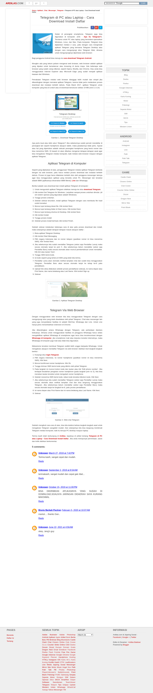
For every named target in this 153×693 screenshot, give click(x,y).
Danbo (125, 79)
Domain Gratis (69, 647)
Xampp (45, 690)
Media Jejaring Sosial (56, 665)
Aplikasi (40, 10)
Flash (51, 652)
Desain (45, 647)
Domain (58, 647)
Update (72, 685)
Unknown (43, 453)
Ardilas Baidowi (134, 642)
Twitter (133, 637)
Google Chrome (62, 655)
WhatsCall (71, 687)
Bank (68, 637)
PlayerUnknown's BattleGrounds (55, 672)
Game (73, 652)
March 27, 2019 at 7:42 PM (61, 453)
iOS (58, 660)
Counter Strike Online (125, 190)
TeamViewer (70, 682)
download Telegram (92, 189)
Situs (52, 680)
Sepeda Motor (125, 109)
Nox (69, 667)
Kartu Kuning (126, 96)
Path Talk (125, 158)
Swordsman (57, 682)
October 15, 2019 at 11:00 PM (63, 487)
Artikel (63, 637)
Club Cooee (125, 186)
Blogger (126, 645)
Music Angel (62, 667)
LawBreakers (70, 662)
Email (56, 650)
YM (64, 690)
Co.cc (44, 645)
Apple (58, 637)
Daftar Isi (10, 638)
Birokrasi (52, 640)
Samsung (65, 675)
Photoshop (71, 670)
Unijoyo (65, 685)
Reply (41, 461)
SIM (125, 114)
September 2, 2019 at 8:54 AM (63, 470)
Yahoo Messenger (55, 690)
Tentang (10, 641)
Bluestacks (65, 640)
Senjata (72, 675)
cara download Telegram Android (77, 58)
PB (55, 670)
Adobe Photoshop (67, 635)
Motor (125, 101)
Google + (125, 637)
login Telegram (52, 355)
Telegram (60, 10)
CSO (67, 645)
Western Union (126, 127)
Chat (45, 10)
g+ (36, 3)
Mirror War (126, 203)
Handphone (63, 657)
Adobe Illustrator (49, 635)
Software (45, 682)
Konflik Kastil (54, 662)
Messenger (52, 10)
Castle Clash (126, 177)
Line (73, 181)
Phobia (62, 670)
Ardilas (11, 3)
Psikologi (125, 105)
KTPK (62, 662)
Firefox (126, 83)
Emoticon (63, 650)
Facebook (71, 650)
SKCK (125, 118)
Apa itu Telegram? (92, 37)
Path (126, 154)
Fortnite (57, 652)
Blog (126, 75)
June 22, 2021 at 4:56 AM (61, 527)
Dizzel (125, 194)
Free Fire (65, 652)
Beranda (10, 635)
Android (126, 141)
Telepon (54, 685)
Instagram (126, 145)
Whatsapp (61, 687)
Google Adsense (125, 88)
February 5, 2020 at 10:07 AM (76, 510)
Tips (125, 122)
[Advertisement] (18, 50)
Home (34, 10)
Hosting (72, 657)
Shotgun (60, 677)
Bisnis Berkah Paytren (49, 510)
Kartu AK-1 (65, 660)
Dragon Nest (126, 199)
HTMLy (126, 92)
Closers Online (126, 182)
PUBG (57, 675)
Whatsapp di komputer (42, 338)
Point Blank (125, 207)
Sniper (72, 680)
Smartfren (65, 680)
